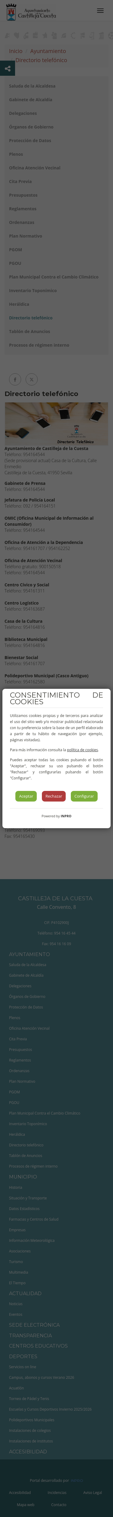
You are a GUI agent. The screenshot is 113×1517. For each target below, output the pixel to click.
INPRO (66, 816)
